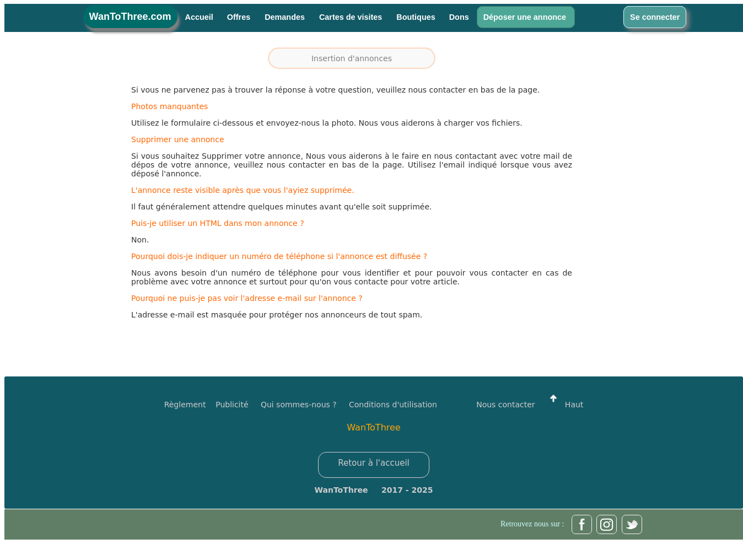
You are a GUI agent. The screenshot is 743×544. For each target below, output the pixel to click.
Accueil (199, 17)
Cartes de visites (351, 17)
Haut (564, 404)
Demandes (286, 17)
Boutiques (415, 17)
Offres (239, 17)
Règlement (185, 404)
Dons (459, 17)
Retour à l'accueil (374, 463)
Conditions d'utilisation (393, 404)
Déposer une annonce (525, 17)
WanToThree (373, 427)
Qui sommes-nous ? (299, 404)
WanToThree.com (130, 16)
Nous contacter (505, 404)
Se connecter (655, 17)
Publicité (238, 404)
